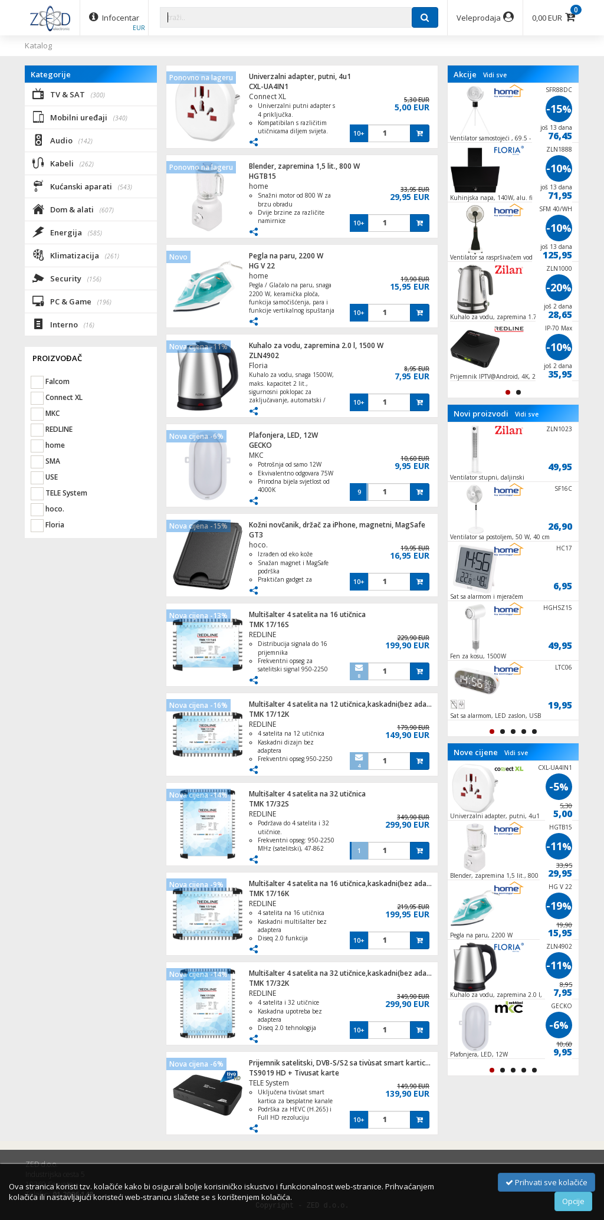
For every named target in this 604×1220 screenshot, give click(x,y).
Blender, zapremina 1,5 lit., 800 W (304, 166)
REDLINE (262, 634)
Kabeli (63, 163)
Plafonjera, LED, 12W (283, 435)
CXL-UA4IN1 (268, 86)
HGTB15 (262, 176)
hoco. (258, 545)
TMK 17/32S (269, 804)
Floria (258, 365)
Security (66, 278)
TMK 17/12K (269, 714)
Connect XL (267, 96)
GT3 (256, 535)
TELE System (269, 1083)
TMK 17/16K (269, 893)
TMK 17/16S (269, 624)
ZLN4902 (264, 355)
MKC (256, 455)
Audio (62, 140)
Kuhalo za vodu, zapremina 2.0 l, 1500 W (316, 345)
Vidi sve (495, 75)
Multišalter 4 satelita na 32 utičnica (307, 794)
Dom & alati (73, 209)
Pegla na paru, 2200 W (286, 256)
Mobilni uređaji (79, 117)
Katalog (38, 45)
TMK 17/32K (269, 983)
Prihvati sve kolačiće (546, 1182)
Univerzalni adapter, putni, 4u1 (300, 76)
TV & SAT (68, 94)
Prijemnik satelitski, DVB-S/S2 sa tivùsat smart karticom (342, 1063)
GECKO (260, 445)
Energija (67, 232)
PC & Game (71, 301)
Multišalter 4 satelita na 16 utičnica (307, 614)
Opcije (573, 1201)
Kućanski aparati (82, 186)
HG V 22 (262, 266)
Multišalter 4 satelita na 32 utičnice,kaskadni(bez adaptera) (348, 973)
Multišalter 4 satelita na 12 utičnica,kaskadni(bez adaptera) (348, 704)
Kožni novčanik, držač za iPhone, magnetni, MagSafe (337, 525)
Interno (63, 324)
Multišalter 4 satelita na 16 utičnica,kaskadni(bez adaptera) (348, 883)
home (258, 186)
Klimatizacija (75, 255)
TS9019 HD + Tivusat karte (294, 1073)
